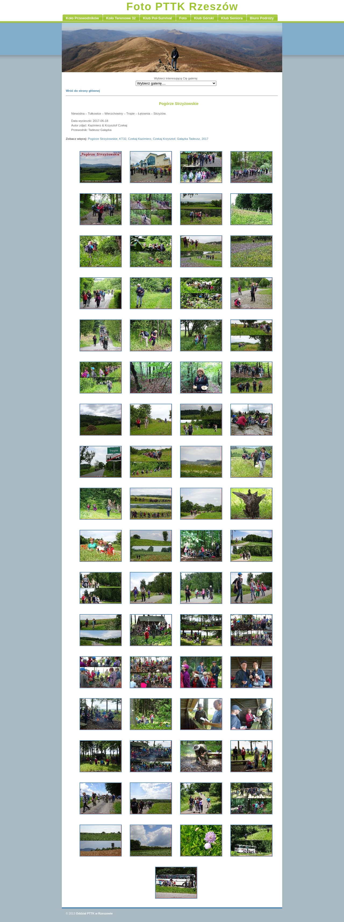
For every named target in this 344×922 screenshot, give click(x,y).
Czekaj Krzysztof (164, 138)
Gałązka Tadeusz (188, 138)
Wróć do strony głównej (83, 90)
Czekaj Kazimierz (139, 138)
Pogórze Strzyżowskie (102, 138)
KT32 (122, 138)
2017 (205, 138)
